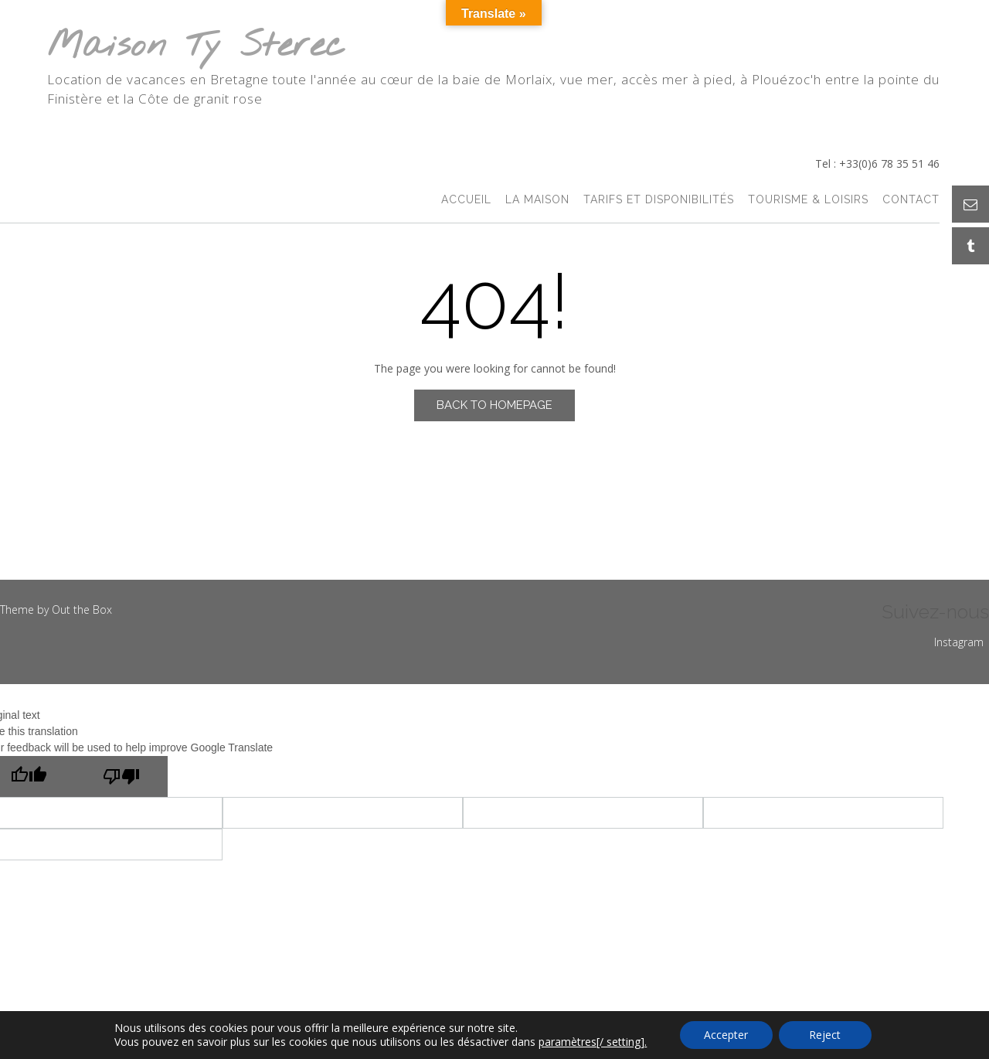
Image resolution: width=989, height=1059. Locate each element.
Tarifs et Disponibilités (658, 200)
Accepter (726, 1034)
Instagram (959, 642)
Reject (825, 1034)
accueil (466, 200)
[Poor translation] (121, 776)
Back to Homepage (494, 405)
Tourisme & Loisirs (808, 200)
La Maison (537, 200)
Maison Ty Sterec (196, 47)
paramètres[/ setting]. (593, 1042)
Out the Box (82, 609)
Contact (911, 200)
